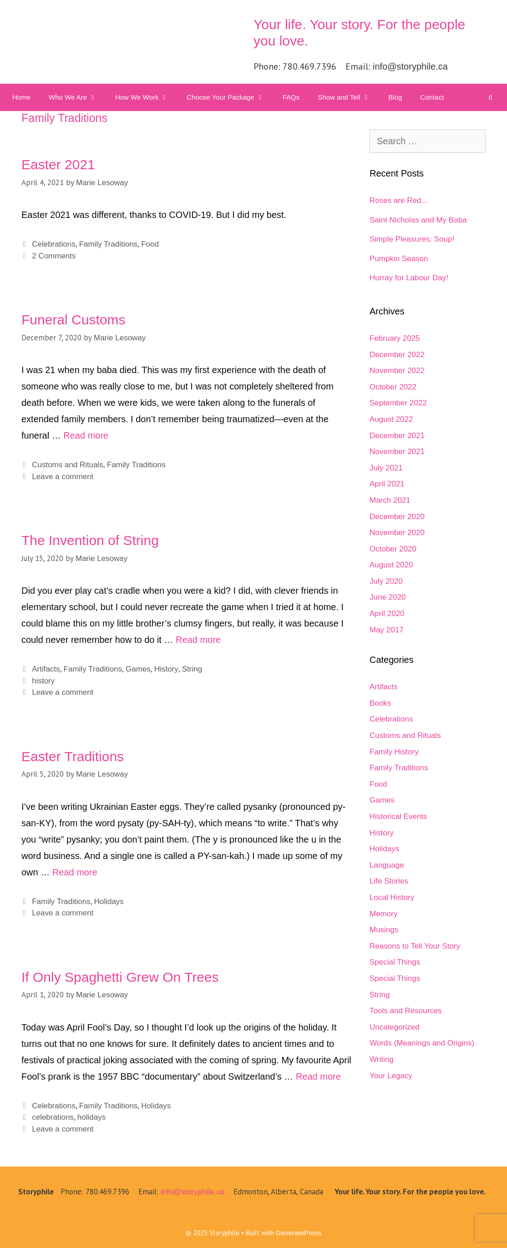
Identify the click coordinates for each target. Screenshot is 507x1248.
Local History (392, 897)
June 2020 (388, 597)
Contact (432, 97)
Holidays (109, 901)
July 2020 (386, 581)
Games (138, 669)
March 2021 (390, 500)
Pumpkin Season (399, 258)
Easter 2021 (58, 164)
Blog (395, 97)
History (166, 669)
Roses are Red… (399, 200)
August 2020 (391, 565)
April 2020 (387, 613)
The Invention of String (90, 540)
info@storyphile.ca (410, 66)
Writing (382, 1059)
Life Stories (389, 881)
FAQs (291, 97)
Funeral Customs (73, 319)
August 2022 (391, 419)
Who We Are (77, 97)
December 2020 (397, 516)
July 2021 (386, 468)
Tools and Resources (406, 1010)
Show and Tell (348, 97)
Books (380, 703)
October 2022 (393, 387)
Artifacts (46, 669)
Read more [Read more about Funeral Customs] (85, 435)
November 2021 (397, 451)
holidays (91, 1117)
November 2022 (397, 370)
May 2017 (387, 630)
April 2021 (387, 484)
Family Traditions (108, 244)
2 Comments (54, 256)
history (43, 681)
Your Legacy (391, 1075)
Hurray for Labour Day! (409, 277)
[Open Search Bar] (490, 97)
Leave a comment (62, 476)
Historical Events (398, 816)
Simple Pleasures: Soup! (412, 239)
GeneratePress (299, 1233)
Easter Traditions (72, 756)
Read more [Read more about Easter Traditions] (74, 872)
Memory (383, 913)
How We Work (146, 97)
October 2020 (393, 549)
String (192, 669)
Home (21, 97)
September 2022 (398, 403)
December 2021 (397, 435)
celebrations (53, 1117)
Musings (384, 929)
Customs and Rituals (67, 464)
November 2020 (397, 532)
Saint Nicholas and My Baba (418, 220)
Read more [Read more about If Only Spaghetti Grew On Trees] (318, 1076)
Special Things (395, 962)
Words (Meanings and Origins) (422, 1043)
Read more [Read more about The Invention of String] (198, 640)
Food (150, 244)
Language (387, 865)
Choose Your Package (230, 97)
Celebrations (53, 244)
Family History (394, 752)
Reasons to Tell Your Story (415, 946)
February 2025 (395, 338)
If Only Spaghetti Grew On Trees (120, 977)
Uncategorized (395, 1027)
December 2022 (397, 354)
